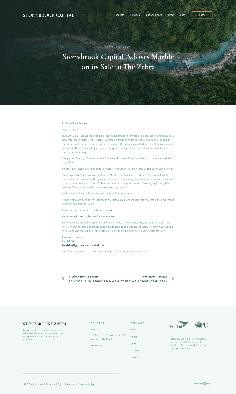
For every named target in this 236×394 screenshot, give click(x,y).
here (112, 210)
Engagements (154, 15)
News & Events (176, 15)
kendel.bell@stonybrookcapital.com (83, 245)
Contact (201, 15)
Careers (135, 350)
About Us (119, 15)
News (133, 343)
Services (135, 15)
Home (133, 336)
